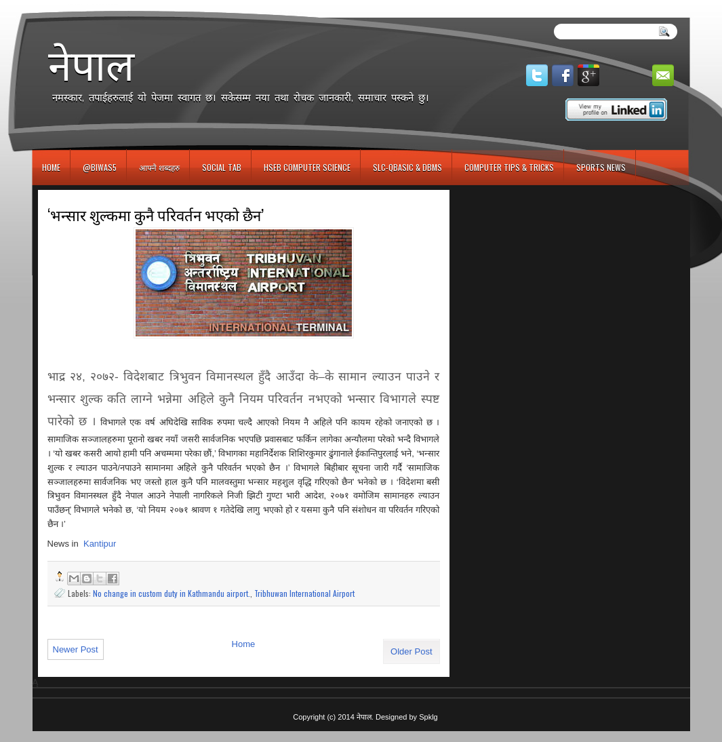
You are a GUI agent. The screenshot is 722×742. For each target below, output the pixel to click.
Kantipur (99, 544)
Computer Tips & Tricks (509, 167)
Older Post (411, 651)
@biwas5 (100, 167)
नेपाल (91, 65)
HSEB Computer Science (307, 167)
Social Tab (221, 167)
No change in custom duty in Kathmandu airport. (171, 593)
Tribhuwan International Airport (304, 593)
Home (51, 167)
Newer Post (75, 649)
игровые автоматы (93, 5)
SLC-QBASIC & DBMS (407, 167)
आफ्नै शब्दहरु (159, 167)
